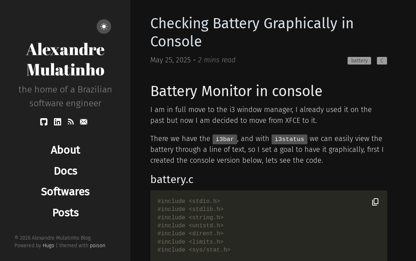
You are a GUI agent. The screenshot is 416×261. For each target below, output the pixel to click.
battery (359, 61)
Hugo (48, 246)
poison (97, 246)
